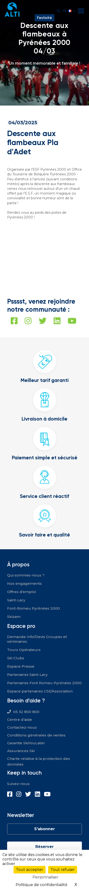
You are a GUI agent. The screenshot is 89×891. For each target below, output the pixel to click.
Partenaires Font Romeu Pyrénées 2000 (44, 683)
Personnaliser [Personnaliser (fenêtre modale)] (45, 877)
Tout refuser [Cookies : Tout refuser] (63, 869)
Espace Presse (20, 666)
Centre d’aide (19, 719)
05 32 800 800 (26, 711)
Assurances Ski (21, 751)
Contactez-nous (22, 727)
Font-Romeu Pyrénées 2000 (33, 608)
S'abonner (44, 829)
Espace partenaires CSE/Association (40, 691)
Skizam (13, 616)
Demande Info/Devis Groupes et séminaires (37, 639)
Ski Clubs (15, 658)
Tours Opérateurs (24, 649)
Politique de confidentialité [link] (41, 884)
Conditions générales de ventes (36, 735)
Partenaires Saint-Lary (27, 674)
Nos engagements (24, 583)
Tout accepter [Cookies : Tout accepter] (29, 869)
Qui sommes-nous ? (25, 575)
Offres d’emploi (21, 592)
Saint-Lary (16, 600)
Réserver (44, 846)
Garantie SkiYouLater (26, 743)
